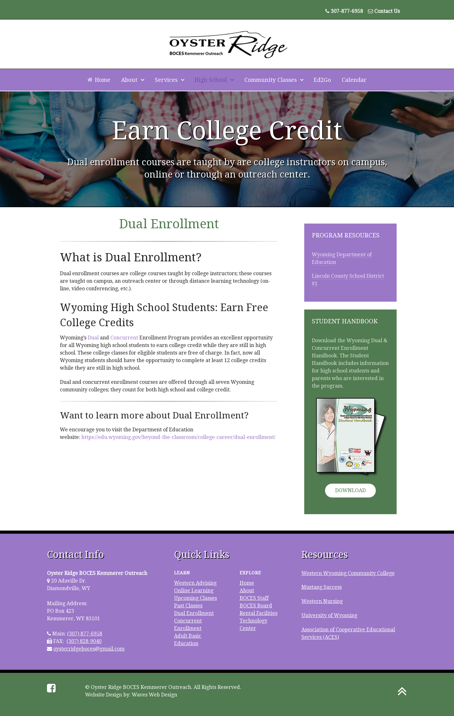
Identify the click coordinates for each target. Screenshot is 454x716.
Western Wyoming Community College (348, 573)
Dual (93, 338)
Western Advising (195, 583)
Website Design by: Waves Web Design (131, 695)
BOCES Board (256, 606)
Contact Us (387, 11)
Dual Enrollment (194, 613)
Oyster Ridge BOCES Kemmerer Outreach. (141, 687)
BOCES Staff (254, 598)
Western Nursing (322, 601)
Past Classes (188, 606)
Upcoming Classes (195, 598)
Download (350, 490)
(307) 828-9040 (84, 641)
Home (247, 583)
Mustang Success (321, 587)
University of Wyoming (329, 615)
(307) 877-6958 (84, 634)
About (247, 591)
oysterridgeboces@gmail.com (89, 649)
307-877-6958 (347, 11)
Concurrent (124, 338)
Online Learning (193, 591)
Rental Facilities (258, 613)
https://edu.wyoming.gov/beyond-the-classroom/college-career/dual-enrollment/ (178, 437)
